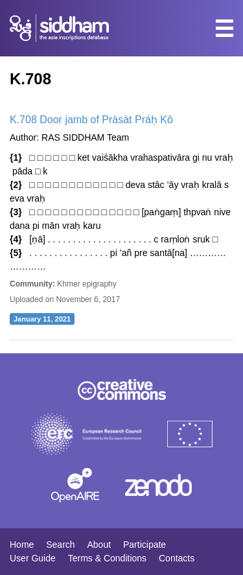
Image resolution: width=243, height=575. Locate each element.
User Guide (33, 558)
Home (22, 544)
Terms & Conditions (107, 558)
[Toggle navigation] (224, 28)
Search (60, 544)
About (99, 544)
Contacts (176, 558)
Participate (144, 544)
